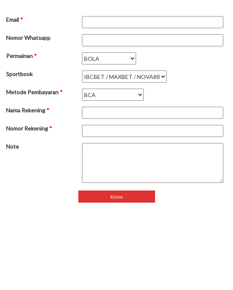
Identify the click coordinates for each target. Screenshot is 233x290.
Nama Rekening (27, 110)
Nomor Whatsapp (28, 37)
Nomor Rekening (29, 128)
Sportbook (19, 73)
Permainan (21, 55)
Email (14, 19)
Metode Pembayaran (34, 92)
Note (12, 146)
